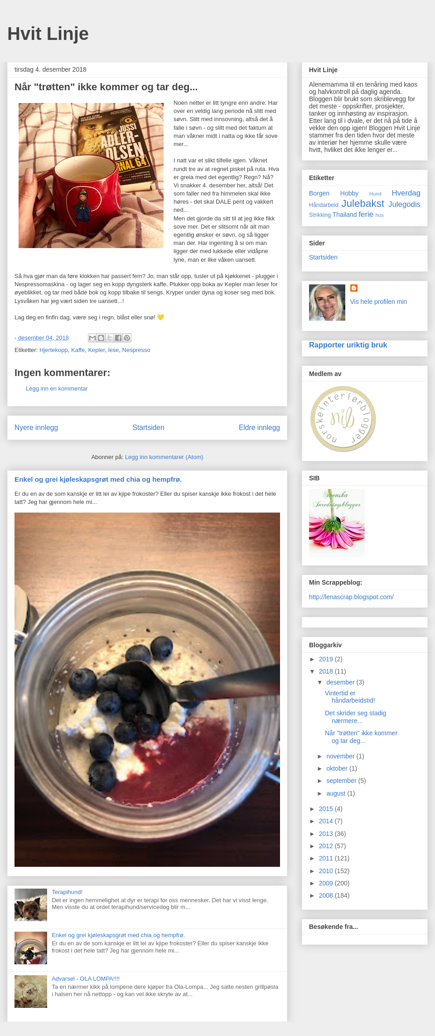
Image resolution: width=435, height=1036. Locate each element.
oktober (337, 768)
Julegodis (404, 204)
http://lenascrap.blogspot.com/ (351, 597)
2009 (327, 883)
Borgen (319, 193)
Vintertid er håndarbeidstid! (350, 696)
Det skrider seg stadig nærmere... (355, 716)
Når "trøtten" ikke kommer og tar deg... (361, 736)
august (336, 793)
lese (113, 350)
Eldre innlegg (259, 427)
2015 (327, 808)
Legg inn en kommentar (57, 388)
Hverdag (406, 193)
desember (341, 682)
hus (380, 215)
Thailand (345, 214)
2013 (327, 833)
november (341, 756)
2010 (327, 871)
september (342, 780)
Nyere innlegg (36, 427)
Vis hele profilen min (378, 301)
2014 (327, 821)
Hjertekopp (53, 350)
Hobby (349, 193)
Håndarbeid (323, 205)
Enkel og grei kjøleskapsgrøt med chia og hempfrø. (98, 479)
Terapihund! (67, 892)
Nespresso (136, 350)
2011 (327, 858)
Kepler (96, 350)
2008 (327, 895)
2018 (327, 671)
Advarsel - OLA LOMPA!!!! (86, 978)
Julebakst (362, 203)
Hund (375, 193)
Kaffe (78, 350)
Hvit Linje (48, 34)
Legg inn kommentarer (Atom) (164, 457)
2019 (327, 659)
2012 (327, 846)
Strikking (320, 215)
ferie (365, 214)
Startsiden (148, 427)
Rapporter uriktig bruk (348, 345)
